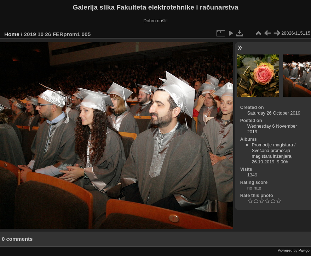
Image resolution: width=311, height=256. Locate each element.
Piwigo (304, 250)
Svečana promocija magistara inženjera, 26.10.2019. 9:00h (272, 156)
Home (11, 34)
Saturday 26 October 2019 (273, 113)
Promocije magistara (272, 144)
